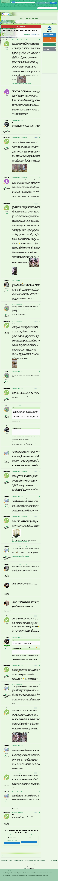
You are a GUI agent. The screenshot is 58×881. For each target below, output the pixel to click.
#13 (39, 425)
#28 (39, 773)
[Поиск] (43, 8)
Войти (29, 841)
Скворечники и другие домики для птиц (48, 35)
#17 (39, 516)
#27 (39, 745)
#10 (39, 371)
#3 (39, 120)
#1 (39, 39)
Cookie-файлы (35, 864)
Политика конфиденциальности (26, 864)
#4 (39, 137)
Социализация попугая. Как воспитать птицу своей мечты (48, 45)
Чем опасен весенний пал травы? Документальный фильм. (47, 39)
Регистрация (53, 2)
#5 (39, 177)
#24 (39, 665)
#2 (39, 87)
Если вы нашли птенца (21, 26)
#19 (39, 564)
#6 (39, 203)
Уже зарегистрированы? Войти (43, 2)
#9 (39, 321)
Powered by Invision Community (29, 866)
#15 (39, 471)
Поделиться (27, 34)
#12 (39, 405)
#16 (39, 496)
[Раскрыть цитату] (13, 407)
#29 (39, 791)
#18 (39, 546)
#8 (39, 304)
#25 (39, 684)
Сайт (4, 8)
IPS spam (25, 868)
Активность (14, 8)
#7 (39, 280)
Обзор (8, 9)
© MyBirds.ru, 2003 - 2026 (7, 870)
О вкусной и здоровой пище (16, 34)
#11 (39, 388)
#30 (39, 812)
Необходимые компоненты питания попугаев (48, 49)
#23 (39, 637)
